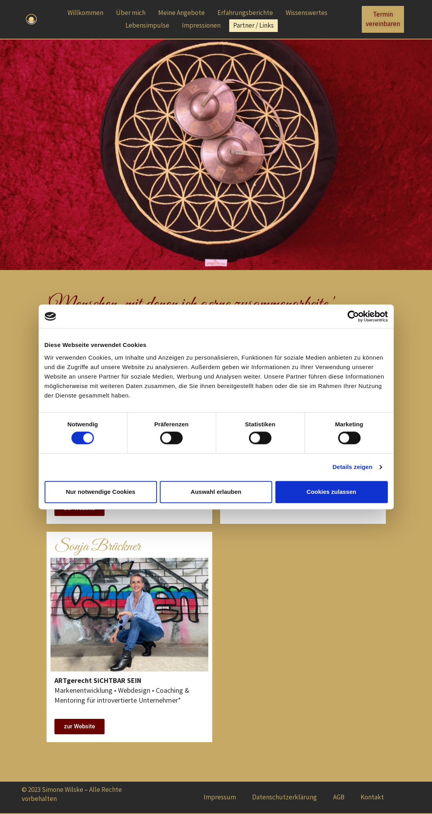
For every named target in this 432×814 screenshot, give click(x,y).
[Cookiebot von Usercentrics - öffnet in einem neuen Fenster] (353, 316)
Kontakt (372, 797)
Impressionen (201, 25)
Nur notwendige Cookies (100, 491)
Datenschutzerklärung (284, 797)
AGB (338, 797)
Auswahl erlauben (216, 491)
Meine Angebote (181, 12)
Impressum (220, 797)
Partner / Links (253, 25)
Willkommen (85, 12)
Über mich (131, 12)
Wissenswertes (306, 12)
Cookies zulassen (331, 491)
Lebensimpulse (147, 25)
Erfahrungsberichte (245, 12)
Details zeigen (352, 467)
